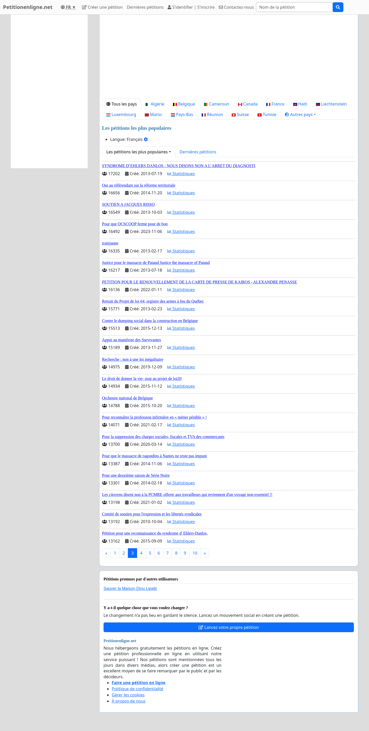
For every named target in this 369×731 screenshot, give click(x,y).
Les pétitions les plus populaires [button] (137, 152)
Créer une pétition (102, 7)
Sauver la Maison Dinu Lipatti (130, 588)
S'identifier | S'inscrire (191, 7)
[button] (300, 114)
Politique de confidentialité (137, 689)
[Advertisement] (228, 58)
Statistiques (181, 173)
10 (195, 553)
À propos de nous (129, 701)
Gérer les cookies (128, 695)
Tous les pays (121, 104)
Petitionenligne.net (28, 7)
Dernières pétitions (145, 7)
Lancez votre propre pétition (229, 627)
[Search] (294, 7)
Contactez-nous (236, 7)
